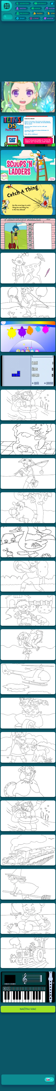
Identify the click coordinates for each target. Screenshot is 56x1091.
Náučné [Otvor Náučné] (50, 18)
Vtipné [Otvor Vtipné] (35, 18)
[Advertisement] (28, 53)
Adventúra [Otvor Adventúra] (24, 4)
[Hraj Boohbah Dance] (28, 336)
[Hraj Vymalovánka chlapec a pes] (28, 610)
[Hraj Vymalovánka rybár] (28, 473)
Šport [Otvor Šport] (22, 18)
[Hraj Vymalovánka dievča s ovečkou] (28, 747)
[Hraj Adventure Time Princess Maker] (28, 233)
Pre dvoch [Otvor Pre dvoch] (24, 14)
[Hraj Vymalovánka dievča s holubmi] (28, 644)
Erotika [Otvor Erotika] (23, 9)
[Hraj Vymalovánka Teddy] (28, 918)
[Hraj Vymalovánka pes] (28, 439)
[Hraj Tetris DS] (28, 131)
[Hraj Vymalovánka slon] (28, 507)
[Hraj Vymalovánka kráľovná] (28, 781)
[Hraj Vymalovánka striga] (28, 884)
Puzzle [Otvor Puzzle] (39, 14)
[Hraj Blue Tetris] (28, 370)
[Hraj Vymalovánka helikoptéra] (28, 679)
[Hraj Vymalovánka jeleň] (28, 268)
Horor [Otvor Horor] (37, 9)
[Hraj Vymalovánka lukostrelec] (28, 302)
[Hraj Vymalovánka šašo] (28, 713)
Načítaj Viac (28, 1009)
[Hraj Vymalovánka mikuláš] (28, 815)
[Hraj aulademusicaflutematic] (28, 987)
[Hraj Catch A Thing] (28, 199)
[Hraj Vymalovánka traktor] (28, 952)
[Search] (6, 16)
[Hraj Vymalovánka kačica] (28, 542)
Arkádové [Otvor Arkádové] (42, 4)
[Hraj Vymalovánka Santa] (28, 405)
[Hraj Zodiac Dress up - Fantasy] (28, 97)
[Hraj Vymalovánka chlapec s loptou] (28, 576)
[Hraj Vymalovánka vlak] (28, 850)
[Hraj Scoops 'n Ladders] (28, 165)
